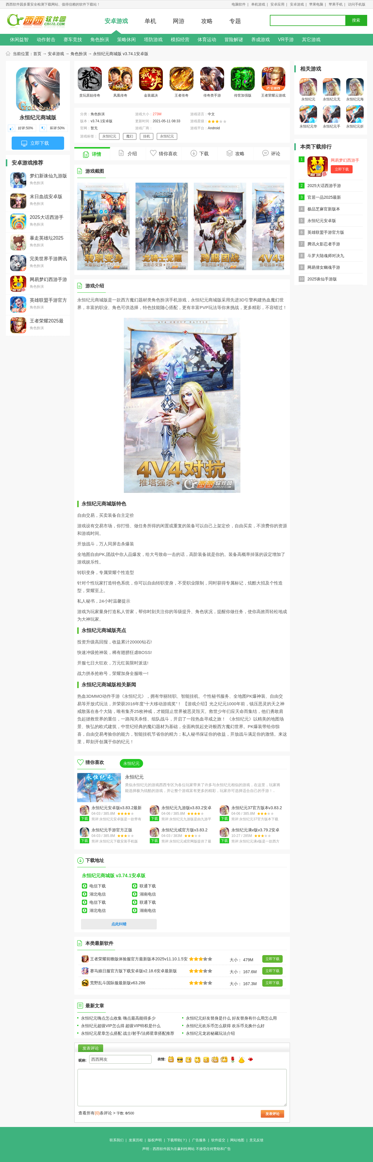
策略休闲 (126, 39)
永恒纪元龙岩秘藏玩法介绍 (210, 1033)
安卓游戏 (297, 4)
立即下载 (35, 143)
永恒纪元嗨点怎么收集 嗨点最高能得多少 (118, 1018)
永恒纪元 (109, 136)
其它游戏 (311, 39)
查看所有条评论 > (96, 1113)
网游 (178, 21)
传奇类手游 (212, 82)
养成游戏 (260, 39)
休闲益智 (19, 39)
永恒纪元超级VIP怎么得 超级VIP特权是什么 (121, 1025)
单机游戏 (258, 4)
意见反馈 (256, 1140)
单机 (150, 21)
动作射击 (46, 39)
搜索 (356, 20)
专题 (235, 21)
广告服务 (199, 1140)
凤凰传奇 (120, 82)
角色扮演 (99, 39)
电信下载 (97, 886)
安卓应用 (277, 4)
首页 (37, 53)
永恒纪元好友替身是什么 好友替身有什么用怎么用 (231, 1018)
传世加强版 (243, 82)
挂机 (146, 136)
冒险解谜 (233, 39)
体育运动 (207, 39)
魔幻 (129, 136)
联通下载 (148, 886)
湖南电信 (148, 894)
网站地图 (237, 1140)
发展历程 (136, 1140)
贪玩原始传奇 (90, 82)
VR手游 (286, 39)
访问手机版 (356, 4)
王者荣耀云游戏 (273, 82)
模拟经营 (180, 39)
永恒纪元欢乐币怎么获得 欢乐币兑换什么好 (225, 1025)
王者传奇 (181, 82)
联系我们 (117, 1140)
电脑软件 (239, 4)
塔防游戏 (153, 39)
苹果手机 (336, 4)
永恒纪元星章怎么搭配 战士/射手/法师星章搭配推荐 (127, 1033)
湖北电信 (97, 894)
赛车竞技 (73, 39)
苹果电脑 (316, 4)
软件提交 (218, 1140)
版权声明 (155, 1140)
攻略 (207, 21)
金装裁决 (151, 82)
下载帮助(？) (177, 1140)
